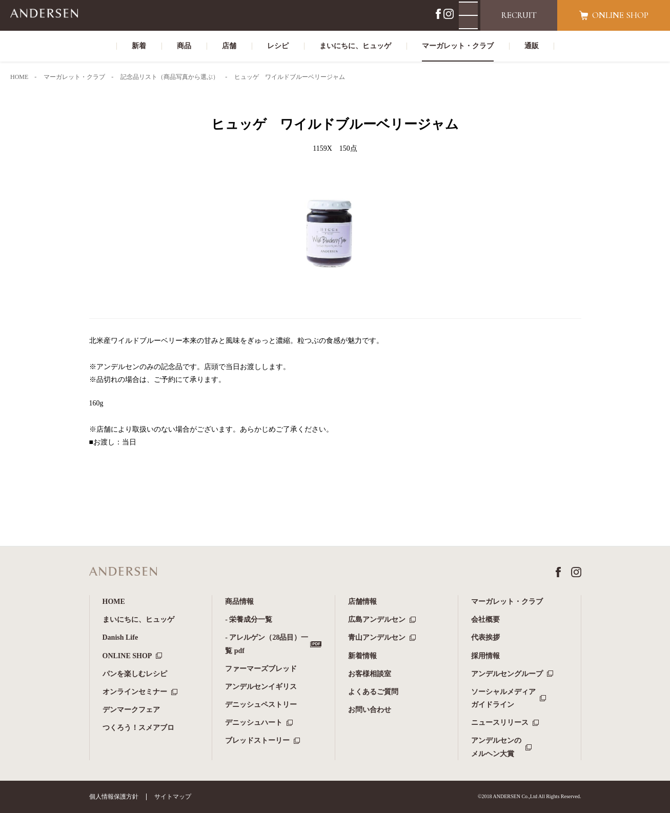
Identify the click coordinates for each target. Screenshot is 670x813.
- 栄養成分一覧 (248, 619)
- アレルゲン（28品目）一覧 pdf (266, 644)
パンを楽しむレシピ (135, 674)
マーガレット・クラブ (507, 601)
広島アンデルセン (376, 619)
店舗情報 (362, 601)
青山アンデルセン (376, 637)
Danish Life (120, 637)
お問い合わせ (369, 710)
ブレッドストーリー (257, 740)
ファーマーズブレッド (261, 669)
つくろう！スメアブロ (138, 727)
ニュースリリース (500, 722)
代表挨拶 (485, 637)
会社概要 (485, 619)
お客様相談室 (369, 674)
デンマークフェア (131, 710)
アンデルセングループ (507, 674)
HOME (114, 601)
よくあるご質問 (373, 692)
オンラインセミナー (135, 692)
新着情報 (362, 656)
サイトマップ (172, 796)
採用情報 (485, 656)
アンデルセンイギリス (261, 686)
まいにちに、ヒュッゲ (138, 619)
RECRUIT (519, 15)
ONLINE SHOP (127, 656)
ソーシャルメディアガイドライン (503, 698)
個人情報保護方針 (113, 796)
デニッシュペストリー (261, 704)
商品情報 (239, 601)
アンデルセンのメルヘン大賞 (496, 747)
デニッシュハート (253, 722)
